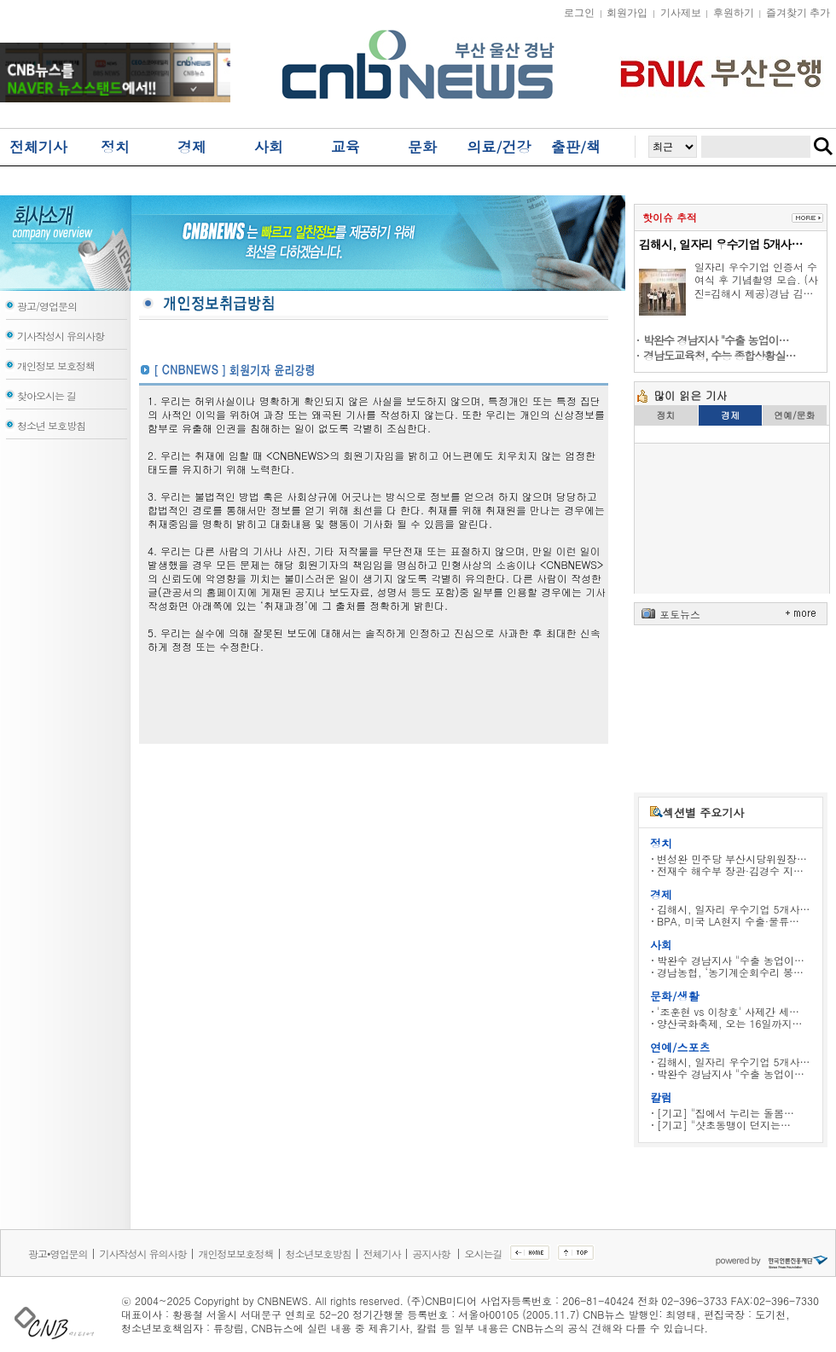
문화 (422, 146)
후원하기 (733, 13)
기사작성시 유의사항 (143, 1253)
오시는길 (483, 1253)
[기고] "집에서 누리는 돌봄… (725, 1112)
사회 (268, 146)
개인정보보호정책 (236, 1253)
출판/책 (576, 146)
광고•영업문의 (58, 1253)
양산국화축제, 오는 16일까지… (730, 1023)
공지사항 (433, 1253)
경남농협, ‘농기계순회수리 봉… (730, 972)
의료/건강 (499, 146)
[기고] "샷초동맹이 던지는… (724, 1124)
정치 (115, 146)
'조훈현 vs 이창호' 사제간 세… (728, 1011)
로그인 (579, 13)
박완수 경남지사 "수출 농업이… (730, 960)
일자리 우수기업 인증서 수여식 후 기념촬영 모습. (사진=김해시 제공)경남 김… (756, 279)
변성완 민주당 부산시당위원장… (732, 858)
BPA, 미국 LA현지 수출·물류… (728, 921)
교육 (345, 146)
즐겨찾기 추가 (798, 13)
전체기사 (38, 146)
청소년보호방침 (318, 1253)
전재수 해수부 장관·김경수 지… (730, 870)
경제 (191, 146)
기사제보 (680, 13)
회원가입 (627, 13)
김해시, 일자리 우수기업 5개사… (720, 243)
